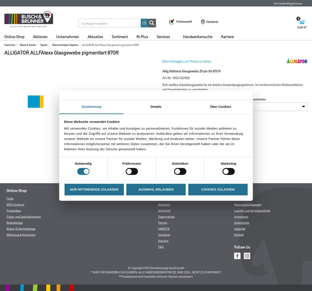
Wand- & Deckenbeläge (21, 228)
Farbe (10, 198)
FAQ (161, 246)
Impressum (241, 216)
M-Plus (142, 36)
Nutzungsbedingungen (247, 204)
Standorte (164, 234)
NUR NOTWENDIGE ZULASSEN (94, 189)
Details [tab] (156, 106)
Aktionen (40, 36)
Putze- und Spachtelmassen (23, 216)
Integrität (239, 228)
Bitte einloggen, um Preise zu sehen (186, 61)
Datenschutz (241, 222)
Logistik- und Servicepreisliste (252, 210)
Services (163, 36)
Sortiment (120, 36)
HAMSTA (164, 228)
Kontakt (239, 234)
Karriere (227, 36)
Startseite (9, 45)
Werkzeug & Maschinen (21, 234)
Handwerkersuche (197, 36)
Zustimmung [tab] (91, 106)
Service (162, 222)
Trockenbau (13, 210)
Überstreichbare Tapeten (65, 45)
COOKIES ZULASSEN (217, 189)
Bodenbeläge (14, 222)
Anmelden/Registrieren (288, 3)
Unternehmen (67, 36)
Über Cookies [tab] (220, 106)
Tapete (43, 45)
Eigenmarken (166, 216)
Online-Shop (14, 36)
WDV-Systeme (15, 204)
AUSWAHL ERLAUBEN (155, 189)
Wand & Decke (28, 45)
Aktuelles (95, 36)
